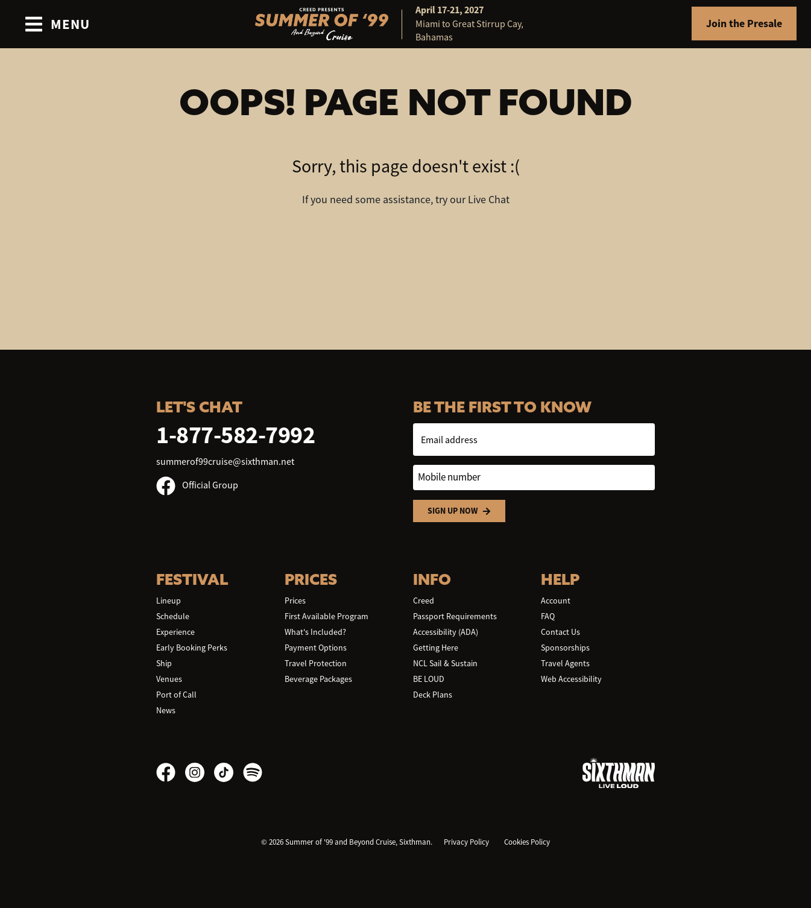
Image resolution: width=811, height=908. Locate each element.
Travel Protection (316, 663)
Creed (423, 600)
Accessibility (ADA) (445, 631)
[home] (406, 24)
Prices (295, 600)
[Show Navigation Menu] (56, 24)
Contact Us (560, 631)
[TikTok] (228, 772)
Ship (164, 663)
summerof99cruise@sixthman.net (225, 462)
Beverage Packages (318, 678)
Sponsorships (565, 647)
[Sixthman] (618, 772)
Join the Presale (744, 23)
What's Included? (315, 631)
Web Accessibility (571, 678)
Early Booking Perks (191, 647)
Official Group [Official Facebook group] (197, 485)
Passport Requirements (455, 616)
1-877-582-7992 (235, 435)
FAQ (548, 616)
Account (555, 600)
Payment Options (316, 647)
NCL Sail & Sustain (445, 663)
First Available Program (326, 616)
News (165, 710)
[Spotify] (252, 772)
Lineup (168, 600)
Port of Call (176, 694)
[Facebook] (170, 772)
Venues (169, 678)
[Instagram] (199, 772)
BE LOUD (428, 678)
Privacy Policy (466, 842)
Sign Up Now (459, 511)
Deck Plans (432, 694)
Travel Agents (565, 663)
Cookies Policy (527, 842)
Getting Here (435, 647)
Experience (175, 631)
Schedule (172, 616)
